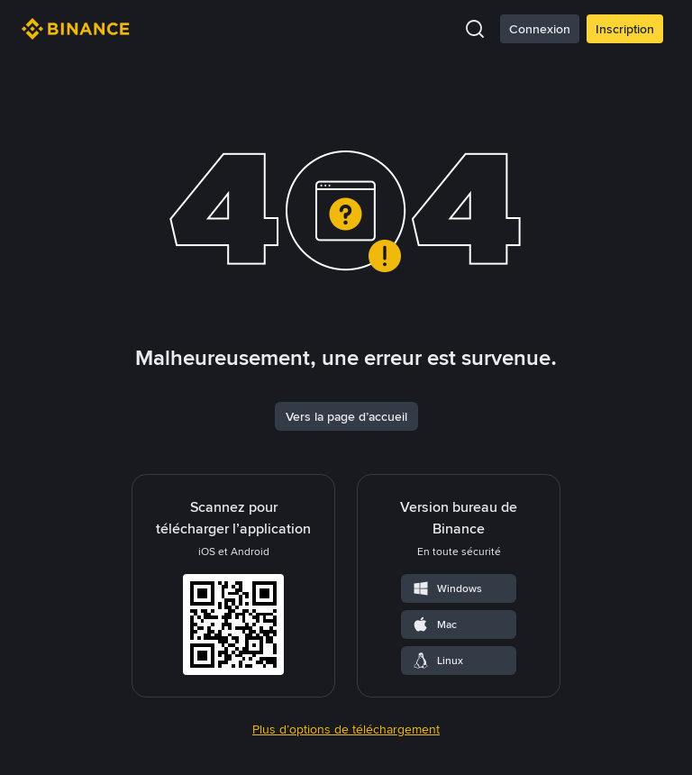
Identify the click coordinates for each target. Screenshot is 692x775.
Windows (447, 588)
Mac (434, 624)
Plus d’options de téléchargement (346, 729)
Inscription (625, 29)
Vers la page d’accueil (346, 416)
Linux (437, 661)
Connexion (539, 29)
